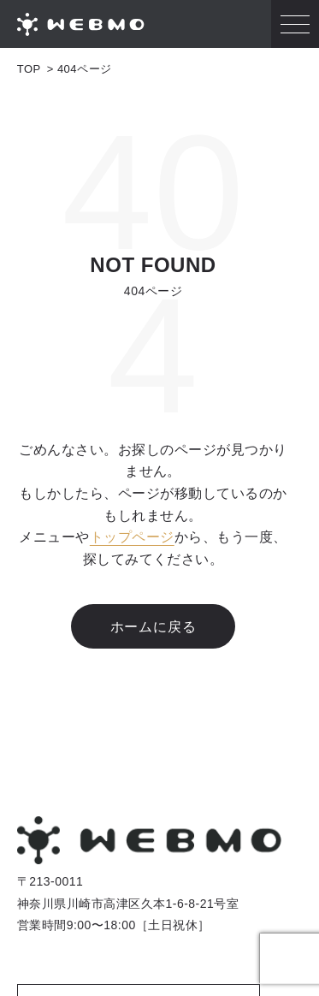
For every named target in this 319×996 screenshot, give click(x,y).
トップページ (132, 537)
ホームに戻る (153, 627)
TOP (29, 68)
